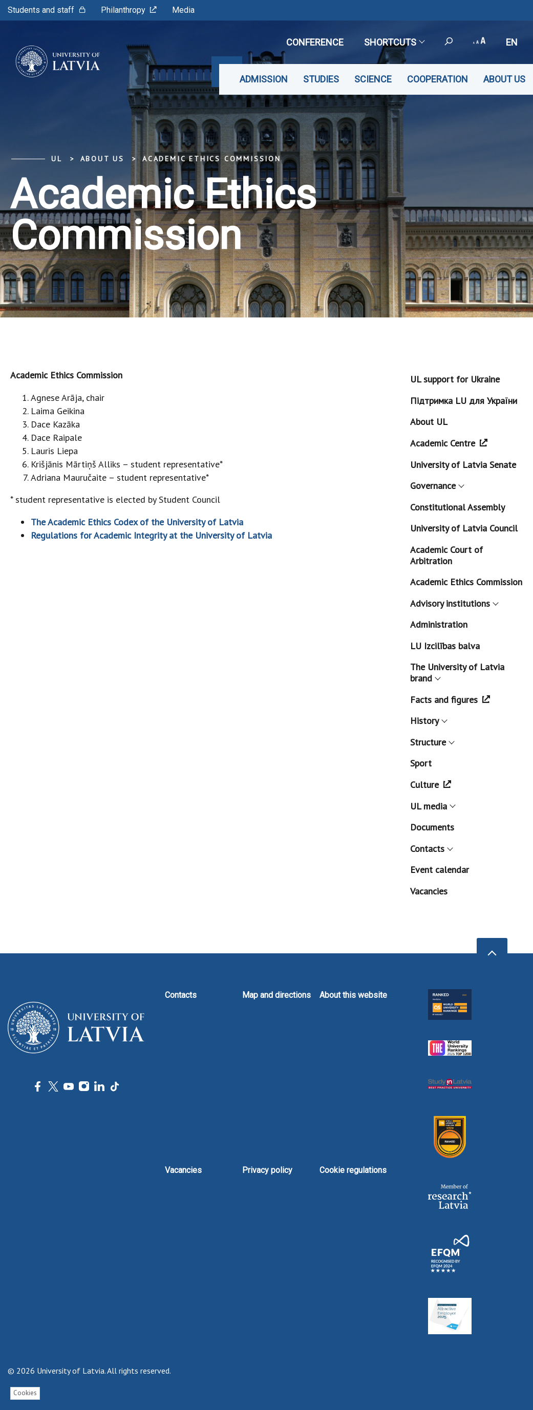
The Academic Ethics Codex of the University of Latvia (137, 522)
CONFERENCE (315, 42)
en (512, 42)
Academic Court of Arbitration (446, 555)
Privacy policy (267, 1170)
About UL (428, 422)
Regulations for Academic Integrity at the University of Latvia (151, 535)
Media (183, 10)
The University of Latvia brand (457, 672)
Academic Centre (448, 443)
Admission (264, 79)
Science (373, 79)
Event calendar (439, 869)
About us (504, 79)
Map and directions (276, 995)
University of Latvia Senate (463, 465)
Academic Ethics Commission (211, 158)
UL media (432, 806)
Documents (432, 827)
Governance (436, 486)
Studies (321, 79)
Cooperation (437, 79)
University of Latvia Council (464, 528)
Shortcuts (394, 42)
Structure (432, 742)
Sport (421, 763)
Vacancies (428, 891)
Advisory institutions (454, 603)
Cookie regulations (353, 1170)
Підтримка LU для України (463, 401)
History (428, 721)
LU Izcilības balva (445, 646)
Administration (438, 624)
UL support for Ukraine (455, 379)
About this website (353, 995)
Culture (430, 785)
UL (56, 158)
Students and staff (47, 10)
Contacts (431, 848)
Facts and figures (450, 700)
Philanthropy (129, 10)
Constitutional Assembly (457, 507)
